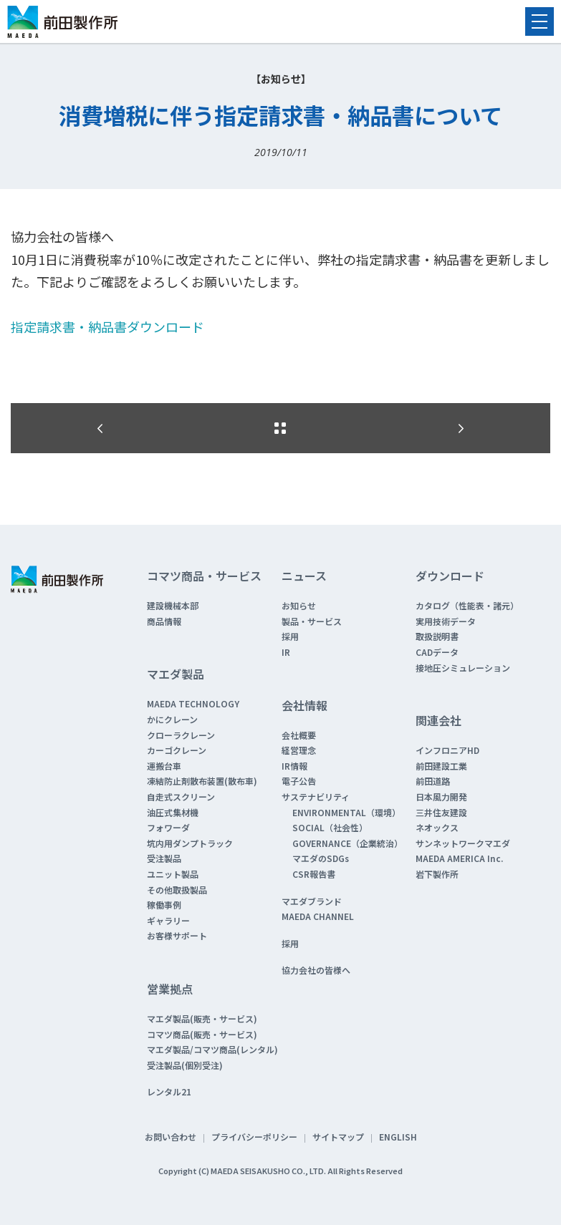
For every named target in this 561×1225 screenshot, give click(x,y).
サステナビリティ (316, 796)
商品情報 (164, 621)
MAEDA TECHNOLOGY (193, 703)
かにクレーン (172, 719)
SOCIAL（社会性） (330, 827)
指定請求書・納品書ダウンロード (107, 326)
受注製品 (164, 858)
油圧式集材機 (172, 812)
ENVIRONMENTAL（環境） (346, 812)
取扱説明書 (437, 636)
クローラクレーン (181, 735)
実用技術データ (446, 621)
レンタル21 (169, 1091)
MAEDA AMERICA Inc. (459, 858)
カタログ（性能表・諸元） (467, 605)
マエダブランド (312, 901)
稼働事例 (164, 905)
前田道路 (433, 781)
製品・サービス (312, 621)
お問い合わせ (170, 1136)
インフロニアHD (447, 750)
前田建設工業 (441, 766)
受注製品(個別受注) (185, 1065)
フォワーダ (168, 827)
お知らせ (299, 605)
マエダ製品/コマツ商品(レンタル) (212, 1049)
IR (286, 652)
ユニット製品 (172, 874)
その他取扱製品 (177, 889)
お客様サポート (177, 935)
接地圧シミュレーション (463, 668)
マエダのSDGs (320, 858)
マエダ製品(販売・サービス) (202, 1018)
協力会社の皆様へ (316, 970)
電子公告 (299, 781)
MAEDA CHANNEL (318, 916)
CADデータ (437, 652)
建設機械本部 (172, 605)
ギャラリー (168, 920)
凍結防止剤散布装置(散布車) (202, 781)
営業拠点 (170, 988)
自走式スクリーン (181, 796)
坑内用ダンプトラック (190, 843)
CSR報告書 (313, 874)
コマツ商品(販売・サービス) (202, 1034)
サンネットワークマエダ (463, 843)
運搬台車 (164, 766)
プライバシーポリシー (254, 1136)
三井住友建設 (441, 812)
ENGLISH (398, 1136)
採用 (290, 636)
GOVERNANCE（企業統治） (347, 843)
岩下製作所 (437, 874)
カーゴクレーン (176, 750)
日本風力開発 (441, 796)
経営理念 (299, 750)
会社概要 (299, 735)
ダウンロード (450, 575)
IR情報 (294, 766)
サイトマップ (338, 1136)
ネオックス (437, 827)
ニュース (304, 575)
